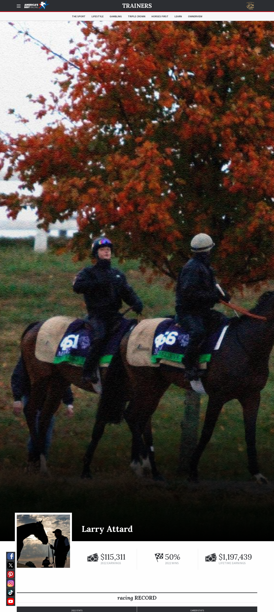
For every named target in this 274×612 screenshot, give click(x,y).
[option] (137, 281)
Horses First (159, 16)
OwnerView (195, 16)
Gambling (116, 16)
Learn (178, 16)
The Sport (78, 16)
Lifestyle (98, 16)
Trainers (137, 5)
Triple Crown (136, 16)
